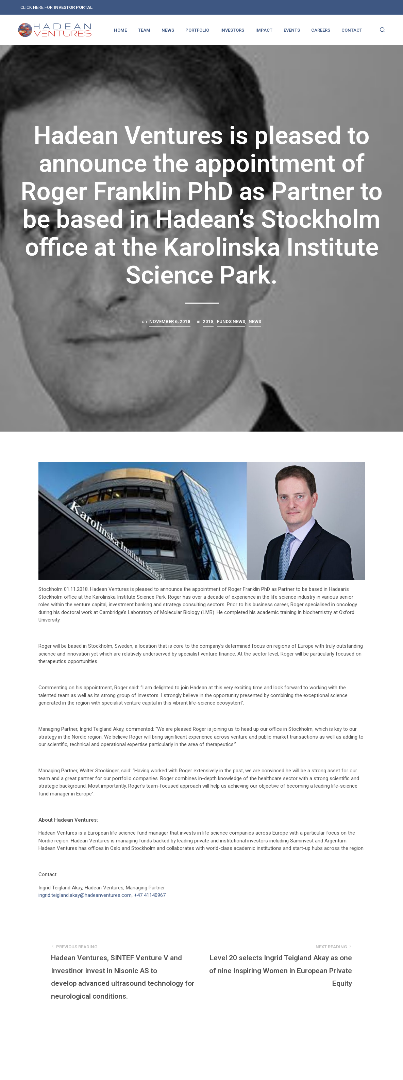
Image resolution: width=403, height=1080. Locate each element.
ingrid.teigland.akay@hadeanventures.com (85, 895)
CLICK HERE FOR (56, 7)
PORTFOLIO (197, 30)
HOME (120, 30)
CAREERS (320, 30)
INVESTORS (232, 30)
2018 (208, 321)
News (255, 321)
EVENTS (292, 30)
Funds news (231, 321)
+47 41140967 (150, 895)
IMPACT (263, 30)
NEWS (168, 30)
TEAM (144, 30)
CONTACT (351, 30)
